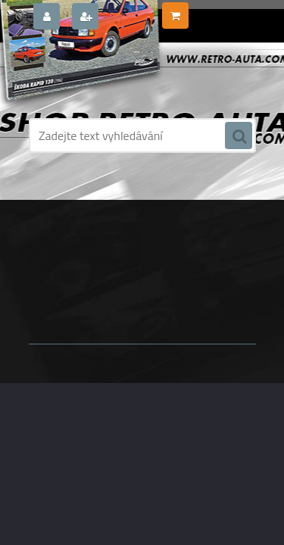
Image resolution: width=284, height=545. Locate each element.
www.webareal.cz (187, 310)
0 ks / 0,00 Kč (221, 9)
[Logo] (133, 74)
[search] (238, 136)
